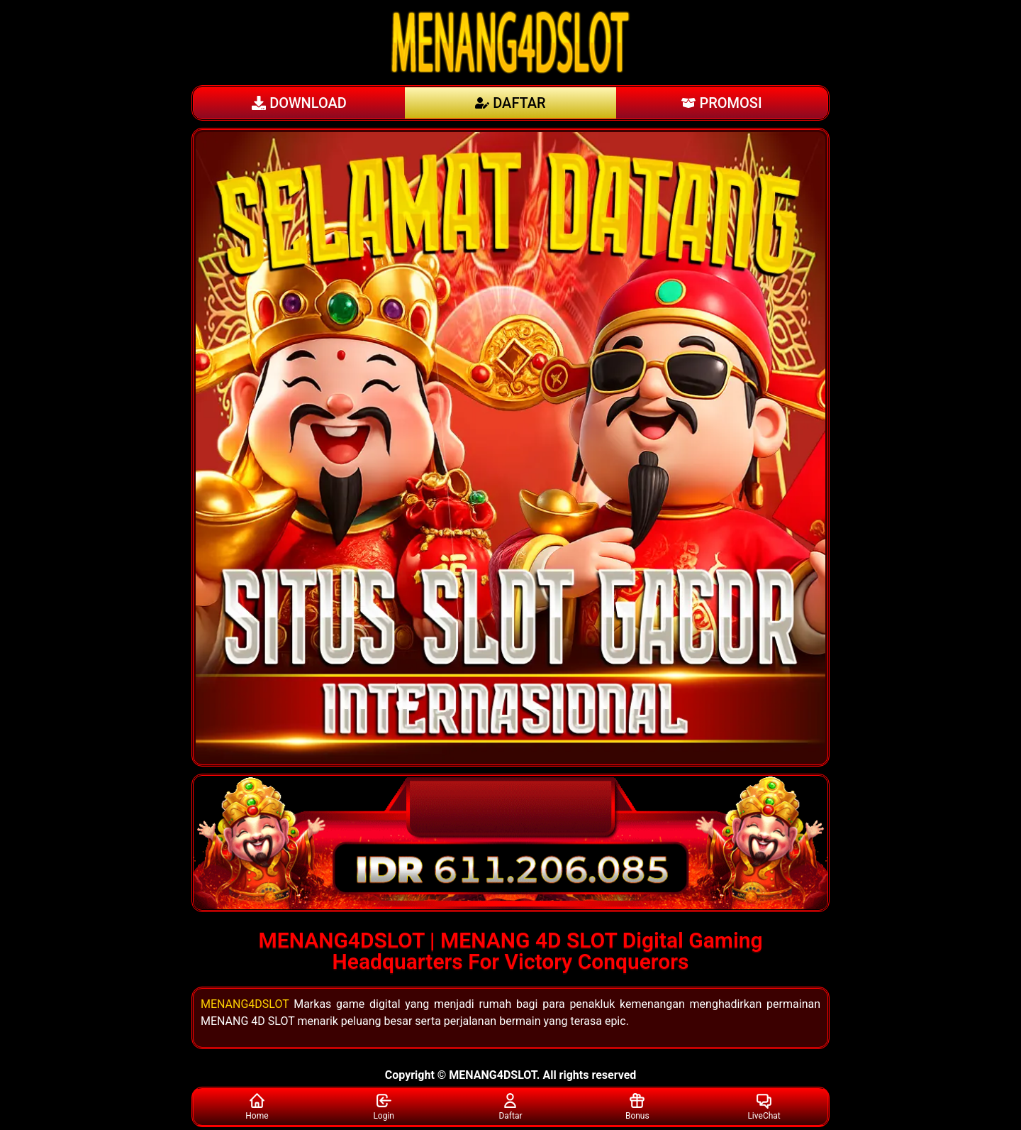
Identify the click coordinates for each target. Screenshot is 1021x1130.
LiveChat (763, 1106)
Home (256, 1106)
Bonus (637, 1106)
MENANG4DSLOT (245, 1004)
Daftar (510, 1106)
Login (383, 1106)
